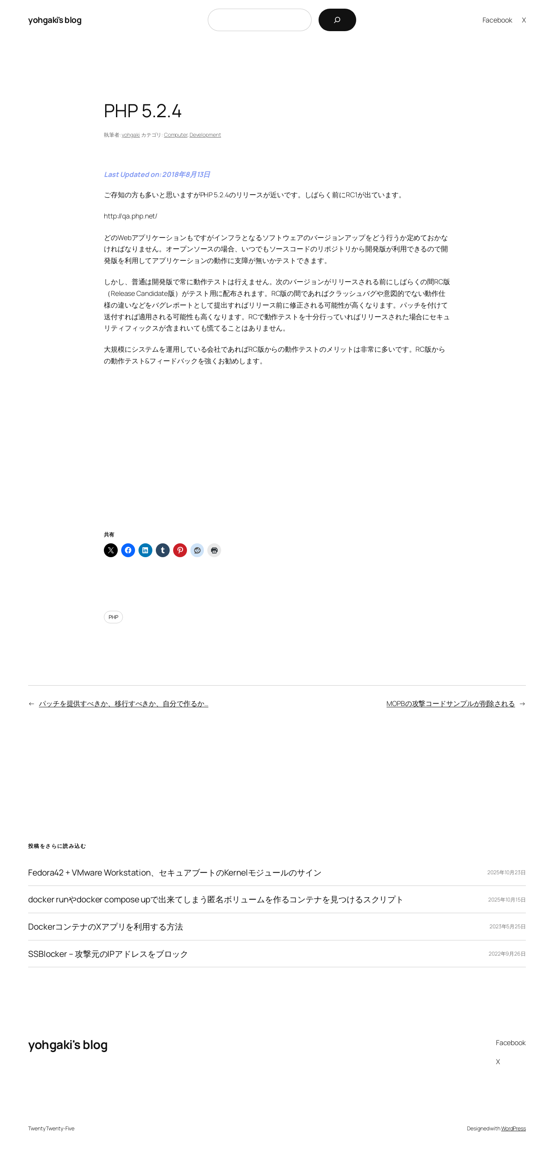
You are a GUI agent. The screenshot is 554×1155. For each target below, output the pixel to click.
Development (205, 134)
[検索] (337, 20)
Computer (175, 134)
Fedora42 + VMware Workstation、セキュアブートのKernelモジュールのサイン (175, 872)
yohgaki (131, 134)
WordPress (513, 1128)
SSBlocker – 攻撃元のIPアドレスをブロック (108, 954)
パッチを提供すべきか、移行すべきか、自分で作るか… (124, 703)
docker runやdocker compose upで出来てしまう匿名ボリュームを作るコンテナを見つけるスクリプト (216, 899)
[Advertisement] (277, 459)
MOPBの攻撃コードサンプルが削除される (451, 703)
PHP (113, 617)
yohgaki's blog (54, 20)
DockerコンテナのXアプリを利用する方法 (105, 926)
